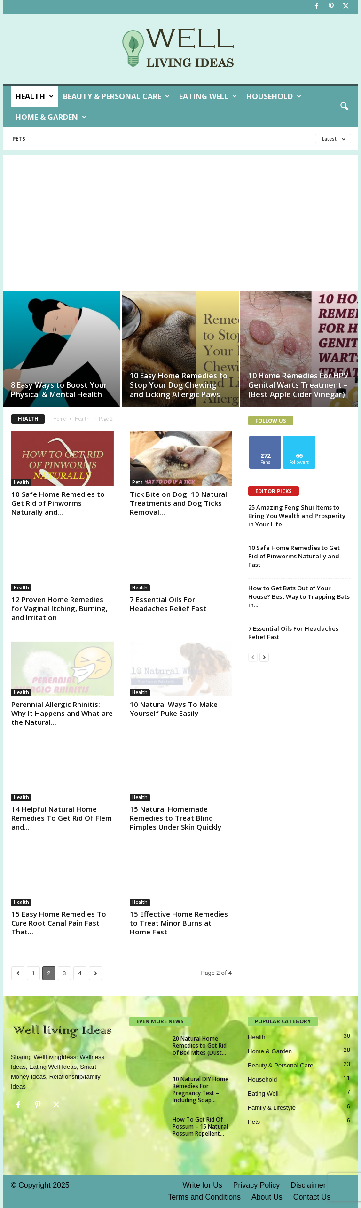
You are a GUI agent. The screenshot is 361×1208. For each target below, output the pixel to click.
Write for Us (202, 1185)
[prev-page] (253, 657)
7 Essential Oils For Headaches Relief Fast (168, 604)
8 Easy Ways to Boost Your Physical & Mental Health (59, 390)
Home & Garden (51, 117)
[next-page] (264, 657)
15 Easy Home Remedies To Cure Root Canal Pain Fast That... (58, 922)
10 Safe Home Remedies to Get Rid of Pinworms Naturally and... (58, 503)
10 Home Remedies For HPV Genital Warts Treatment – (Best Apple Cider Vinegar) (298, 385)
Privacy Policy (256, 1185)
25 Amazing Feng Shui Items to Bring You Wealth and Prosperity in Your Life (296, 515)
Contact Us (311, 1197)
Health (35, 96)
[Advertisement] (180, 220)
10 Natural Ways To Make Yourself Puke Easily (174, 708)
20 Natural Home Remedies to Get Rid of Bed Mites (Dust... (200, 1046)
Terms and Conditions (204, 1197)
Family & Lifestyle (272, 1107)
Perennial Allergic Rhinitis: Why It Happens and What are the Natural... (62, 713)
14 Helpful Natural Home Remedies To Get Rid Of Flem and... (61, 817)
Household (273, 96)
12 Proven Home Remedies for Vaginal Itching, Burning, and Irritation (59, 608)
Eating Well (208, 96)
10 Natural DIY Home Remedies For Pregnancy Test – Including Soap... (200, 1089)
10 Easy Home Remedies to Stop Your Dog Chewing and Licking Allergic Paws (179, 385)
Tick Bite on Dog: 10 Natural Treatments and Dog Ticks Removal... (178, 503)
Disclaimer (308, 1185)
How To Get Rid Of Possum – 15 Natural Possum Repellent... (200, 1126)
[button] (344, 106)
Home (59, 419)
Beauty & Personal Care (116, 96)
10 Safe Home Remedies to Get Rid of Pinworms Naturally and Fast (294, 556)
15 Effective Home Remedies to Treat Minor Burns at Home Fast (179, 922)
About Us (267, 1197)
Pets (18, 138)
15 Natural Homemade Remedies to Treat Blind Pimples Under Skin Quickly (175, 817)
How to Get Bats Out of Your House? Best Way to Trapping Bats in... (299, 596)
